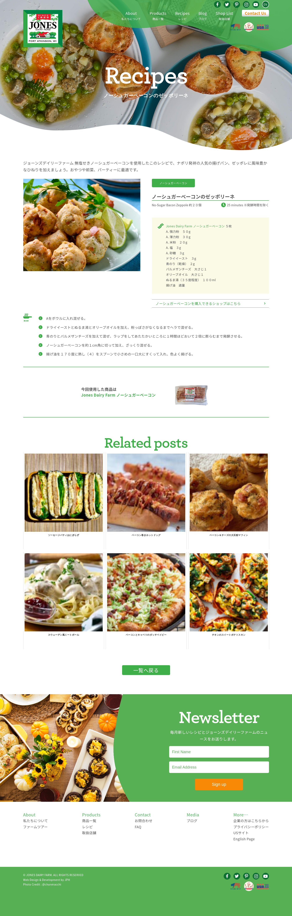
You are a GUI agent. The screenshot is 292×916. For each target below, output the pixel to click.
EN (265, 4)
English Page (244, 838)
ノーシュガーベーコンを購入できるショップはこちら (198, 303)
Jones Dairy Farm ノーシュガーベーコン (195, 226)
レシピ (182, 15)
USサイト (241, 832)
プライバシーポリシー (251, 826)
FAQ (138, 826)
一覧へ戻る (146, 670)
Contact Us (255, 13)
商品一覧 (158, 15)
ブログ (203, 15)
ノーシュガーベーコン (173, 183)
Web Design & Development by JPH (46, 880)
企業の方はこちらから (251, 820)
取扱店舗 (224, 15)
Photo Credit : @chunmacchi (42, 884)
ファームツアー (35, 826)
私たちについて (131, 15)
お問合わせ (144, 820)
